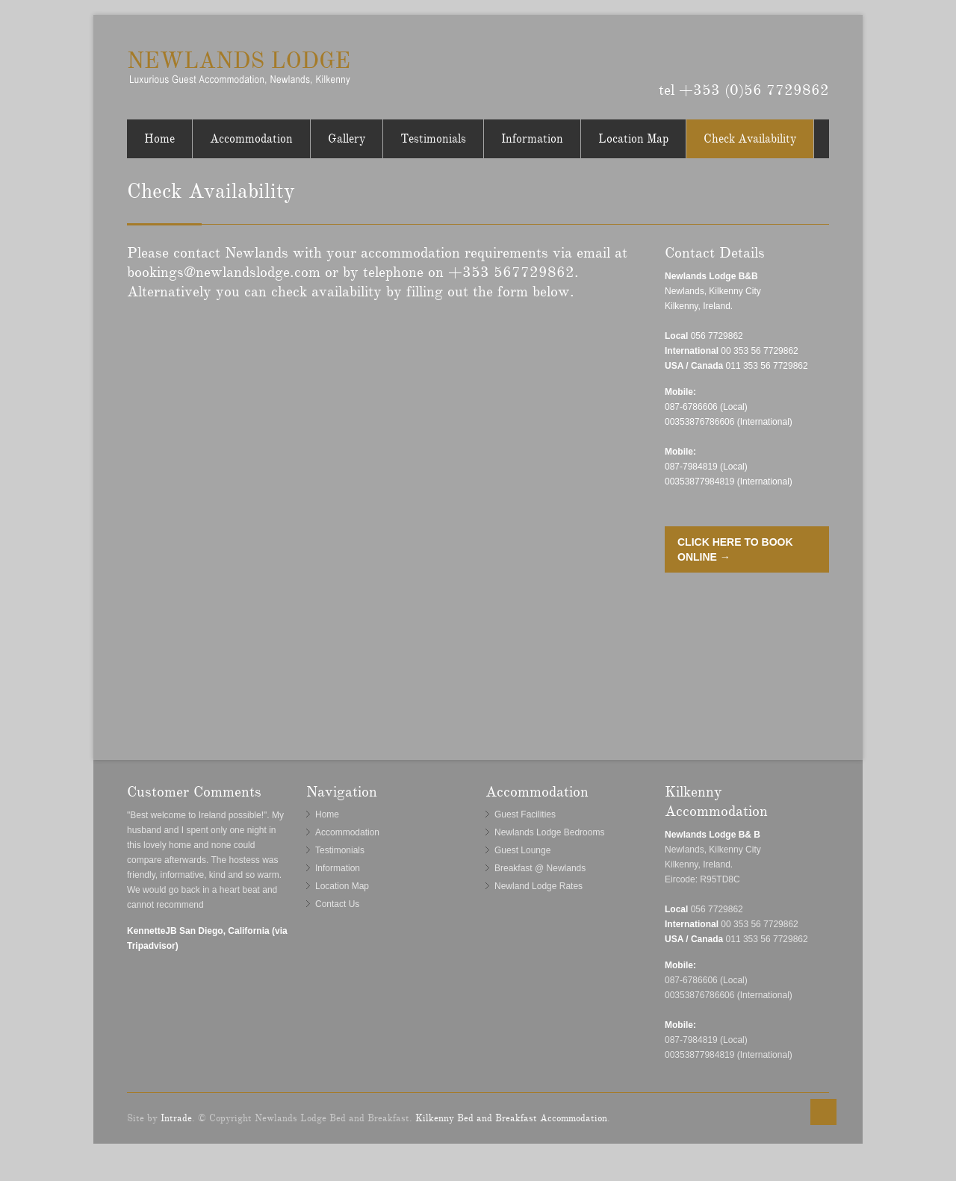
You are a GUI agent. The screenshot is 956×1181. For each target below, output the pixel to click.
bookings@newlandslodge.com (223, 272)
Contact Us (337, 904)
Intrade (176, 1118)
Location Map (633, 138)
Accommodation (251, 138)
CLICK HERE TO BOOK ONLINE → (735, 549)
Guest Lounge (522, 850)
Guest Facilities (525, 814)
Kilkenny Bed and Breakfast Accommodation (511, 1118)
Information (532, 138)
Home (159, 138)
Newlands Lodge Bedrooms (549, 832)
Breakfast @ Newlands (540, 868)
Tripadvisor (818, 55)
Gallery (346, 138)
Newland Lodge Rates (538, 886)
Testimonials (433, 138)
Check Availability (750, 138)
